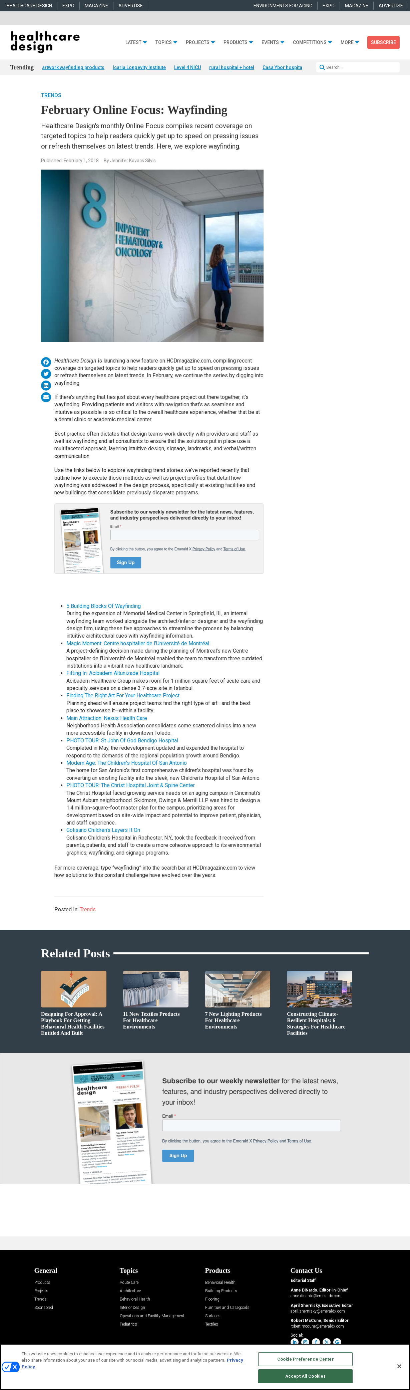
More (347, 42)
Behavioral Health (135, 1299)
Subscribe (383, 42)
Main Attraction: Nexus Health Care (106, 718)
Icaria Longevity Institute (139, 67)
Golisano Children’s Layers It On (103, 830)
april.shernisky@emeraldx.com (318, 1311)
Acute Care (129, 1283)
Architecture (130, 1291)
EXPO (68, 5)
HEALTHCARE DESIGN (29, 5)
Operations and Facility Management (152, 1316)
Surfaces (213, 1316)
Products (236, 42)
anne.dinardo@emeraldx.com (316, 1296)
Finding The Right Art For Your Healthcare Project (122, 695)
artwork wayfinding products (73, 67)
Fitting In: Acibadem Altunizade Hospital (112, 673)
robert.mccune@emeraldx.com (317, 1326)
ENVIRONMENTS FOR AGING (283, 5)
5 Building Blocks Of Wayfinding (103, 606)
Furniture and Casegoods (227, 1308)
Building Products (221, 1291)
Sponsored (43, 1308)
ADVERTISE (130, 5)
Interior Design (132, 1308)
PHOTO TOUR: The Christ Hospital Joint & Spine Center (130, 785)
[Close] (399, 1366)
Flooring (212, 1299)
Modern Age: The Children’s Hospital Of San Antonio (126, 763)
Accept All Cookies (305, 1376)
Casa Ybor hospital (283, 67)
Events (270, 42)
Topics (163, 42)
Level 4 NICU (187, 67)
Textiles (211, 1324)
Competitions (310, 42)
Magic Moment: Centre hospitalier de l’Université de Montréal (137, 643)
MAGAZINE (96, 5)
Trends (51, 95)
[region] (205, 1367)
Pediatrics (128, 1324)
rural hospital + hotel (231, 67)
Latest (133, 42)
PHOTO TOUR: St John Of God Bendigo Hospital (122, 740)
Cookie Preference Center (305, 1359)
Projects (198, 42)
